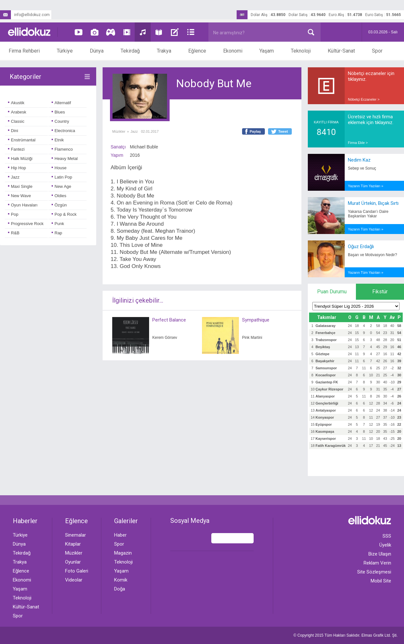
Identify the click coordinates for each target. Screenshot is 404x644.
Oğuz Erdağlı (361, 246)
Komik (120, 580)
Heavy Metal (65, 158)
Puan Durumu (332, 292)
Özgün (59, 205)
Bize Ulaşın (379, 554)
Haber (120, 535)
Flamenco (62, 149)
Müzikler (118, 131)
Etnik (58, 140)
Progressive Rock (26, 223)
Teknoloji (301, 51)
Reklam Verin (377, 563)
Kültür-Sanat (341, 51)
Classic (16, 121)
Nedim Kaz (359, 160)
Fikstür (380, 292)
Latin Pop (62, 177)
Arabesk (17, 112)
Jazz (14, 177)
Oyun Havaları (23, 205)
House (59, 167)
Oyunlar (73, 562)
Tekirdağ (130, 51)
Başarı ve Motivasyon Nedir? (372, 255)
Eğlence (197, 51)
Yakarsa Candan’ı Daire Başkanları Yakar (368, 213)
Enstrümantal (22, 140)
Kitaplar (73, 544)
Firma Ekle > (358, 143)
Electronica (63, 130)
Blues (58, 112)
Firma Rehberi (24, 51)
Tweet (283, 131)
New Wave (19, 195)
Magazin (123, 553)
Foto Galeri (76, 571)
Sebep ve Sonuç (362, 168)
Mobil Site (381, 581)
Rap (57, 232)
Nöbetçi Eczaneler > (364, 99)
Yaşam (266, 51)
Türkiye (65, 51)
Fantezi (16, 149)
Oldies (59, 195)
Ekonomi (232, 51)
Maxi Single (20, 186)
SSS (387, 536)
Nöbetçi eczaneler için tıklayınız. (371, 76)
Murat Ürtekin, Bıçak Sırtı (373, 203)
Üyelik (385, 545)
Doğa (119, 589)
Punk (58, 223)
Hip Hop (17, 167)
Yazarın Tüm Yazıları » (365, 186)
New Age (61, 186)
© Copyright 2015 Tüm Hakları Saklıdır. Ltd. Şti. (345, 635)
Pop (13, 214)
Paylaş (255, 131)
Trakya (164, 51)
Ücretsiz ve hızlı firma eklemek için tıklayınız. (370, 119)
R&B (14, 232)
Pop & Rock (64, 214)
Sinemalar (75, 535)
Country (60, 121)
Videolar (73, 580)
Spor (377, 51)
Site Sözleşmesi (374, 572)
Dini (13, 130)
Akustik (16, 102)
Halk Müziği (20, 158)
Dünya (97, 51)
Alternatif (61, 102)
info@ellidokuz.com (25, 14)
